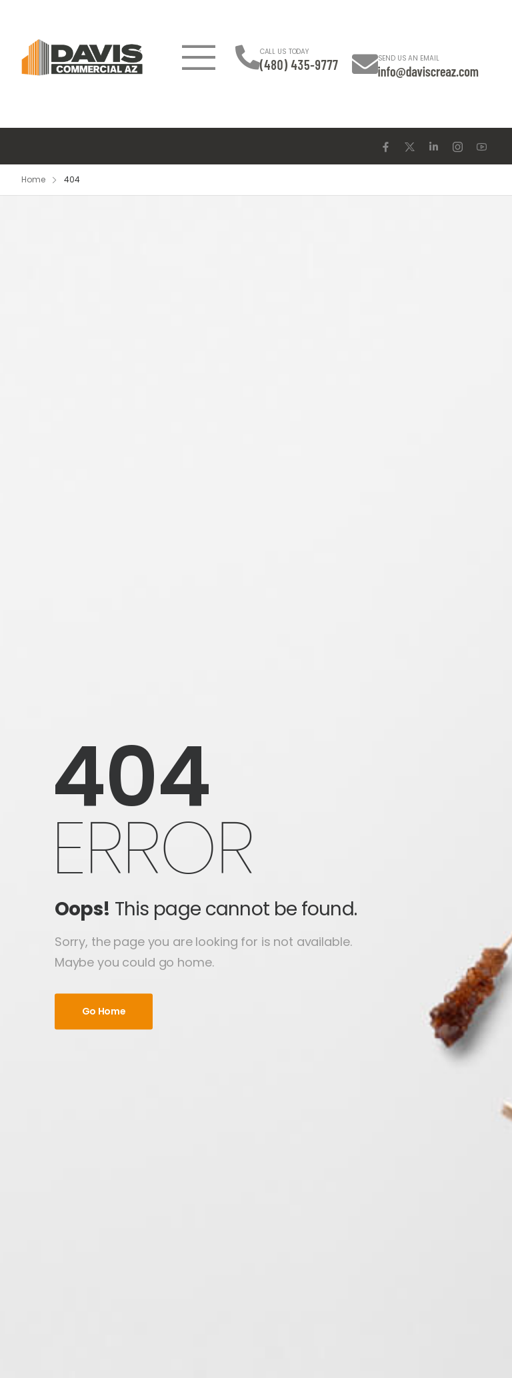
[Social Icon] (385, 146)
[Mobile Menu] (198, 57)
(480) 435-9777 (299, 64)
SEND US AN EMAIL (408, 58)
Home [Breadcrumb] (33, 179)
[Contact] (247, 57)
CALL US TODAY (284, 52)
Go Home (104, 1011)
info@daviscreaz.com (428, 71)
